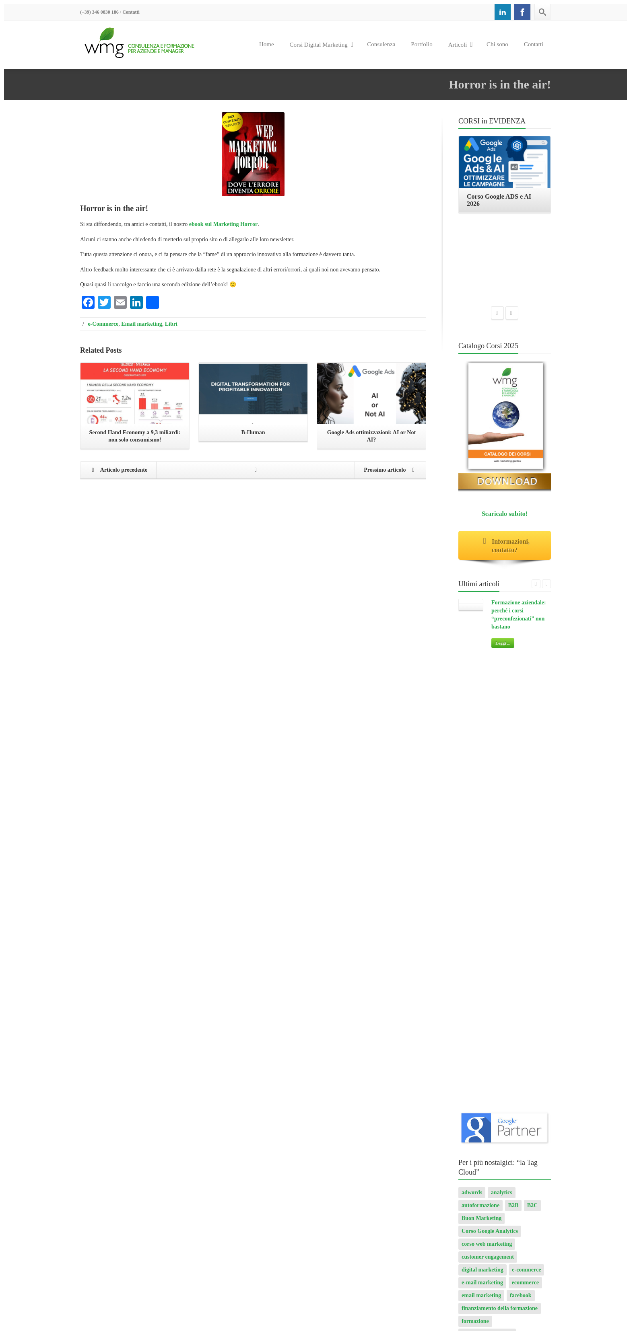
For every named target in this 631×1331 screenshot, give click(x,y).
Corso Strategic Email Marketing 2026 (252, 1176)
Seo (485, 978)
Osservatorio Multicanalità (494, 939)
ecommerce (525, 746)
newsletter (474, 926)
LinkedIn (473, 901)
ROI (467, 978)
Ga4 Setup (474, 836)
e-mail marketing (482, 746)
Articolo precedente (117, 470)
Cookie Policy (136, 1224)
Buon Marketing (481, 682)
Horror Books (464, 1155)
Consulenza (381, 44)
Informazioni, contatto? (505, 459)
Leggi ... (502, 557)
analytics (501, 656)
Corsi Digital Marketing (322, 44)
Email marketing (141, 324)
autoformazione (480, 669)
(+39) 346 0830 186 (99, 12)
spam (511, 991)
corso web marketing (487, 708)
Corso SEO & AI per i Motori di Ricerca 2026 (366, 1297)
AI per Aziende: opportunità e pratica (251, 1105)
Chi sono (497, 44)
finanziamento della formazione (500, 772)
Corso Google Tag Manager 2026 (245, 1162)
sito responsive (479, 991)
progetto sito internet (514, 965)
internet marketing (484, 875)
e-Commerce (103, 324)
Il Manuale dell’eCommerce (481, 1142)
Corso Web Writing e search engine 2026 (255, 1225)
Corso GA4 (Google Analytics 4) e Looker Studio (464, 1289)
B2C (532, 669)
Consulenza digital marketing (483, 1114)
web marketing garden (489, 1042)
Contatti (131, 12)
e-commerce (526, 733)
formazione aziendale (487, 798)
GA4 (540, 823)
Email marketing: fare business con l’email (499, 1169)
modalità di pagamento (489, 913)
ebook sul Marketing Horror (223, 224)
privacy (471, 965)
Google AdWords (482, 849)
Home (266, 44)
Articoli (460, 44)
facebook (521, 759)
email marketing (481, 759)
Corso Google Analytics (490, 695)
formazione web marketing (494, 823)
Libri (171, 324)
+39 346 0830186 (112, 1186)
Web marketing (480, 1029)
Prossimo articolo (391, 470)
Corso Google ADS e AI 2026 (241, 1211)
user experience (480, 1016)
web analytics (523, 1016)
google (503, 836)
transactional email (485, 1003)
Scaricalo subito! (505, 427)
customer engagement (488, 720)
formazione (475, 785)
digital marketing (482, 733)
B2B (513, 669)
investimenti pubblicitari (491, 888)
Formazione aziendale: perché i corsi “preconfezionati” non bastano (391, 1176)
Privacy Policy (97, 1224)
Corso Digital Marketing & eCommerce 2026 (462, 1305)
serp (503, 978)
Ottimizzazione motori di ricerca (501, 952)
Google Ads (533, 836)
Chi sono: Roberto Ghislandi (482, 1128)
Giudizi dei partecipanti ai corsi (486, 1183)
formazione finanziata (488, 810)
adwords (472, 656)
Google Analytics (482, 862)
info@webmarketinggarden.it (136, 1194)
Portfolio (421, 44)
